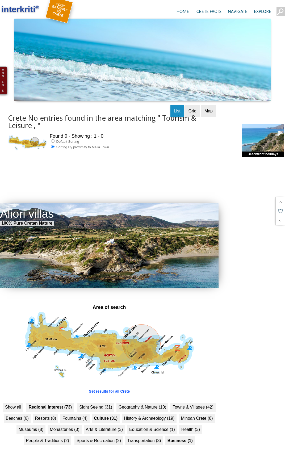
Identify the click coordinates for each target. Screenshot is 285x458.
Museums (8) (31, 424)
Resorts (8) (45, 413)
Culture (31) (106, 413)
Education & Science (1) (152, 424)
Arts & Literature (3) (104, 424)
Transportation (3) (144, 435)
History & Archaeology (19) (149, 413)
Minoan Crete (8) (197, 413)
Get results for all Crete (109, 386)
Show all (13, 402)
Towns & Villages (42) (193, 402)
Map (208, 105)
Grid (192, 105)
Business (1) (180, 435)
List (177, 105)
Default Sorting (65, 136)
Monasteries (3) (64, 424)
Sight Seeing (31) (95, 402)
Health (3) (190, 424)
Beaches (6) (17, 413)
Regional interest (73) (50, 402)
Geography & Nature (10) (142, 402)
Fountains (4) (74, 413)
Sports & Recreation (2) (99, 435)
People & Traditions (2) (47, 435)
